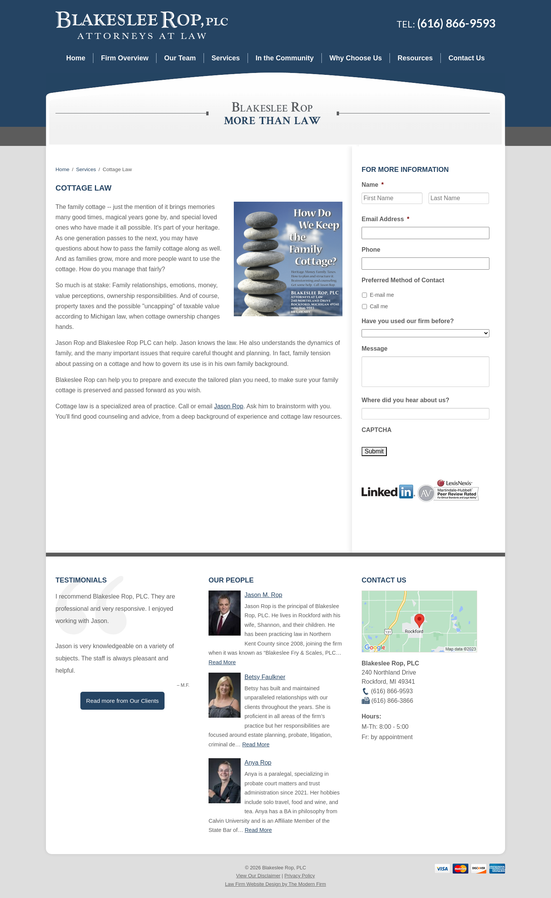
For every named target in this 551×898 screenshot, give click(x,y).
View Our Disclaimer (258, 876)
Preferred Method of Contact (403, 280)
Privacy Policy (299, 876)
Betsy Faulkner (265, 677)
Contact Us (466, 58)
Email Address (385, 219)
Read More (222, 662)
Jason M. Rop (263, 595)
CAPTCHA (376, 430)
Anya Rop (258, 762)
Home (75, 58)
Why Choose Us (355, 58)
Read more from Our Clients (122, 700)
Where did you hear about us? (405, 400)
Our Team (180, 58)
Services (226, 58)
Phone (371, 249)
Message (375, 348)
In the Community (285, 58)
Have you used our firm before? (408, 321)
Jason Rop (228, 406)
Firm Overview (124, 58)
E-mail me (382, 295)
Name (373, 184)
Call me (379, 306)
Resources (415, 58)
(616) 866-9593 (456, 23)
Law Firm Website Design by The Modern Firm (275, 884)
